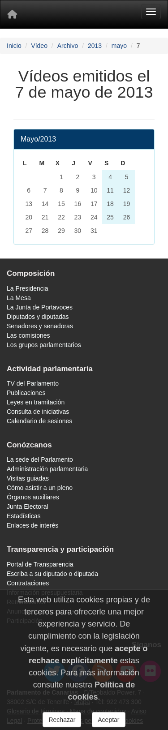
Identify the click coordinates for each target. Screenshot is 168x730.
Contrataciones (28, 583)
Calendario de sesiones (39, 421)
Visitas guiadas (28, 478)
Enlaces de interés (32, 525)
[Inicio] (12, 14)
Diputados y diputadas (38, 316)
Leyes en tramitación (36, 402)
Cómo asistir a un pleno (40, 487)
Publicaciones (26, 392)
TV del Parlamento (33, 383)
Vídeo (39, 45)
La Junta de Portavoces (40, 307)
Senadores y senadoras (40, 326)
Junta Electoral (27, 506)
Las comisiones (28, 335)
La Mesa (19, 297)
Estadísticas (23, 516)
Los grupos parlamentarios (44, 344)
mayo (119, 45)
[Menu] (151, 11)
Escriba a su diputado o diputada (52, 573)
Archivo (67, 45)
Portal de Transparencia (40, 564)
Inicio (14, 45)
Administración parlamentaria (47, 468)
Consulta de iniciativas (38, 411)
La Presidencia (27, 288)
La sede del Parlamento (40, 459)
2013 (95, 45)
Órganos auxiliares (33, 497)
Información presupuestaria (45, 592)
